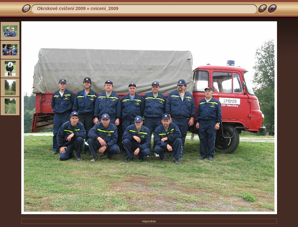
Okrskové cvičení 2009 (61, 8)
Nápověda (149, 221)
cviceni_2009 (104, 8)
